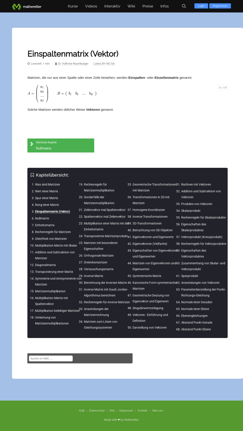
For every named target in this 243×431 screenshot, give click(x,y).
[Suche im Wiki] (51, 358)
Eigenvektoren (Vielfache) (150, 243)
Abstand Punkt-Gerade (196, 322)
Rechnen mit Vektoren (196, 184)
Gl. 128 (223, 87)
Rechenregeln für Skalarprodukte (203, 217)
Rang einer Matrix (47, 205)
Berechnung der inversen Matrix (105, 282)
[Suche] (184, 6)
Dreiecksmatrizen (95, 262)
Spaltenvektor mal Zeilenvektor (105, 216)
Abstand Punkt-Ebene (196, 329)
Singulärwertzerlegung (148, 308)
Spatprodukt (189, 276)
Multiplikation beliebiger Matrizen (57, 310)
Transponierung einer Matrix (54, 271)
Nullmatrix (42, 218)
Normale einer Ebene (195, 309)
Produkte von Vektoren (196, 204)
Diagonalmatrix (45, 265)
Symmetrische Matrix (147, 276)
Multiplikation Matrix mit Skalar (56, 245)
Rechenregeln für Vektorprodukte (203, 243)
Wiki (131, 6)
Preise (147, 6)
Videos (91, 6)
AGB (81, 410)
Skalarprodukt (190, 210)
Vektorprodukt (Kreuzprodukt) (201, 237)
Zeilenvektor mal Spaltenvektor (105, 210)
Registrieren (220, 5)
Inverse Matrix (93, 276)
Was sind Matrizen (47, 184)
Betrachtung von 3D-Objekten (153, 230)
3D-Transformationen (147, 223)
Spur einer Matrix (46, 198)
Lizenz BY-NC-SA (104, 63)
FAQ (112, 410)
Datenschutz (97, 410)
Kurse (73, 6)
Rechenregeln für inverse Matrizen (107, 302)
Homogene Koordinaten (149, 210)
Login (201, 5)
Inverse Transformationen (150, 216)
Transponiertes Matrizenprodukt (106, 236)
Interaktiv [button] (112, 6)
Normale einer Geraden (196, 302)
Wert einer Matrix (46, 191)
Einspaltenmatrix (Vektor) (52, 211)
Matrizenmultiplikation (50, 291)
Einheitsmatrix (45, 225)
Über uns (157, 410)
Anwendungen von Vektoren (200, 282)
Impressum (126, 410)
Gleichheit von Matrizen (51, 238)
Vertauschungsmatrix (99, 269)
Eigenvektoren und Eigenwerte (153, 237)
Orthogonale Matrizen (99, 255)
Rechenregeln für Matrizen (53, 232)
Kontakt (142, 410)
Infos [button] (164, 6)
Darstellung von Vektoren (150, 327)
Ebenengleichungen (194, 315)
